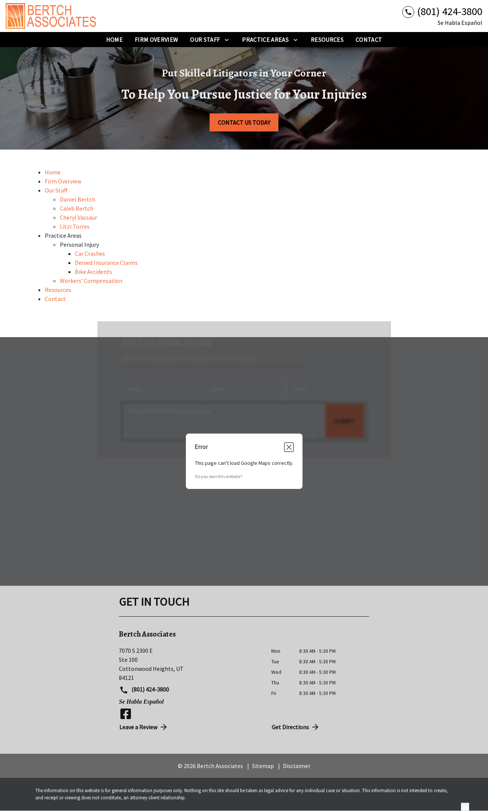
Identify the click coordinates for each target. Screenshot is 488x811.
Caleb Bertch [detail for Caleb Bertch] (76, 208)
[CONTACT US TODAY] (244, 122)
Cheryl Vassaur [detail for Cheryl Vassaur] (78, 217)
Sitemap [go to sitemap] (263, 766)
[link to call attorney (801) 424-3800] (442, 11)
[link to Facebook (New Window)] (125, 714)
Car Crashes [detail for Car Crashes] (90, 253)
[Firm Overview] (156, 39)
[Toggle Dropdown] (227, 39)
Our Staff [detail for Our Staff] (56, 190)
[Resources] (327, 39)
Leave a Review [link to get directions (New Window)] (143, 727)
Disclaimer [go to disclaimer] (296, 766)
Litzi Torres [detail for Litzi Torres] (75, 226)
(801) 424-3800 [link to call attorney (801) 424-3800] (144, 690)
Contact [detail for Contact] (55, 298)
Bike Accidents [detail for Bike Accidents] (93, 271)
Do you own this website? (218, 476)
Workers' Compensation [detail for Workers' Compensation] (91, 280)
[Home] (114, 39)
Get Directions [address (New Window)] (296, 727)
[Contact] (369, 39)
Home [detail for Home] (53, 172)
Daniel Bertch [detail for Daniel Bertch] (77, 199)
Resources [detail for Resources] (58, 289)
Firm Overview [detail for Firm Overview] (63, 181)
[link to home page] (53, 16)
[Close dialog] (288, 447)
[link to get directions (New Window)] (189, 664)
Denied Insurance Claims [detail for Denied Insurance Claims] (106, 262)
